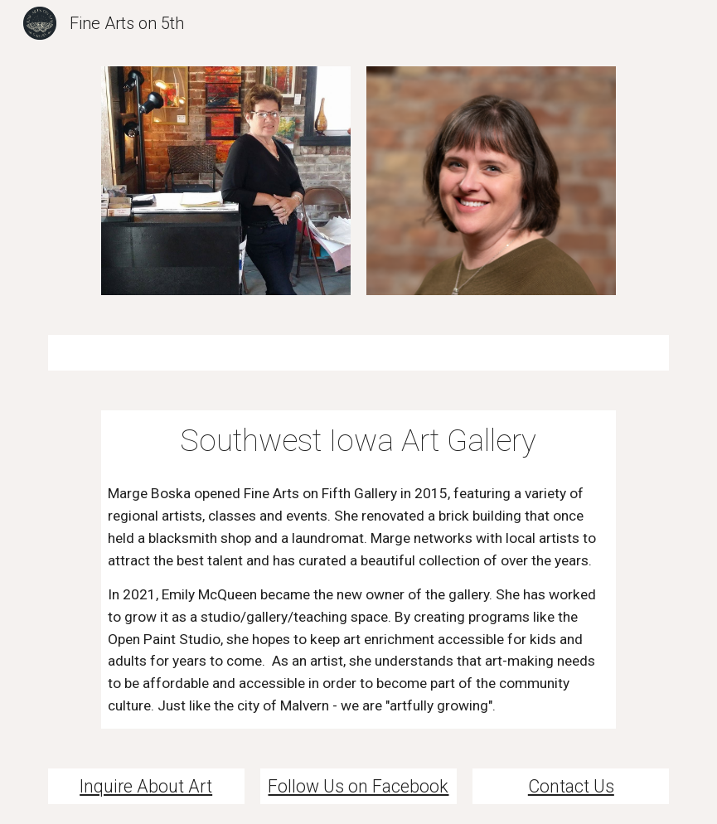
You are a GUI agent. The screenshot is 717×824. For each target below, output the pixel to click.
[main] (359, 440)
